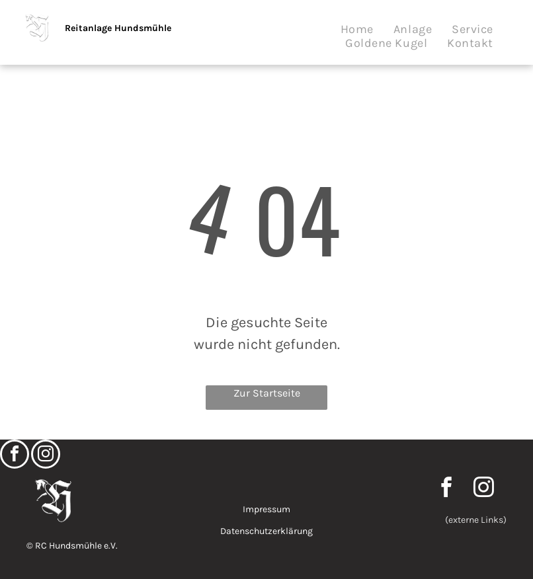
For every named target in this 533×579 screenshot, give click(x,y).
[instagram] (45, 456)
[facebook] (14, 456)
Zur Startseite (266, 393)
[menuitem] (357, 29)
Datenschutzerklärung (266, 531)
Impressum (266, 509)
